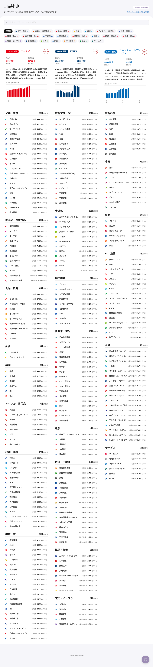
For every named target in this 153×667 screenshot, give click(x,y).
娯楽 (55, 41)
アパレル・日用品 (105, 31)
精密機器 (62, 36)
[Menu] (145, 659)
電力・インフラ (13, 41)
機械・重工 (11, 36)
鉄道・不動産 (110, 36)
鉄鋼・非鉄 (125, 31)
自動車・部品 (79, 36)
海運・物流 (129, 36)
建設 (95, 36)
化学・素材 (22, 31)
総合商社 (31, 41)
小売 (44, 41)
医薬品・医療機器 (42, 31)
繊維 (88, 31)
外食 (77, 31)
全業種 (8, 31)
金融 (83, 41)
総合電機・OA (31, 36)
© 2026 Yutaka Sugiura (76, 655)
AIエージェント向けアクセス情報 (138, 12)
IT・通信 (69, 41)
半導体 (48, 36)
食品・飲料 (62, 31)
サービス (97, 41)
